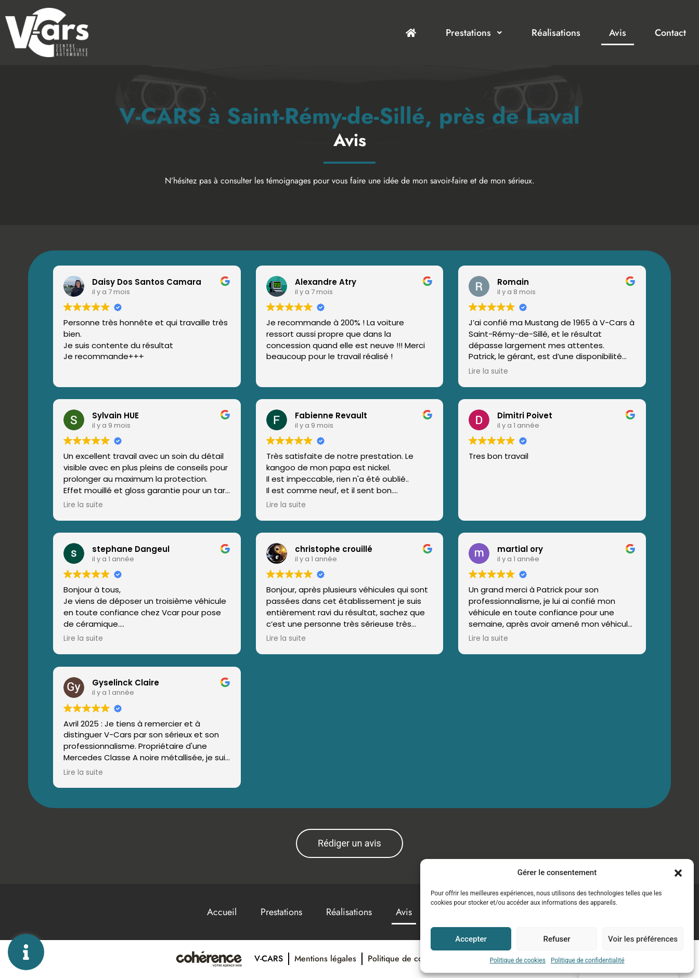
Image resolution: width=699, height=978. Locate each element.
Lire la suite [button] (488, 371)
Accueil (222, 912)
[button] (678, 872)
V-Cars (268, 958)
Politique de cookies (518, 960)
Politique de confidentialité (588, 960)
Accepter (470, 939)
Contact (670, 32)
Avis (617, 32)
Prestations (474, 32)
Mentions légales (325, 958)
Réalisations (556, 32)
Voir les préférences (643, 939)
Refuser (556, 939)
